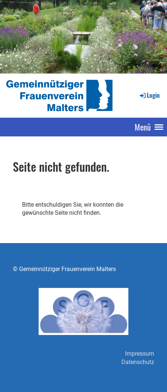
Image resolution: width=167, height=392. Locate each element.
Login (149, 95)
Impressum (139, 353)
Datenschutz (137, 362)
